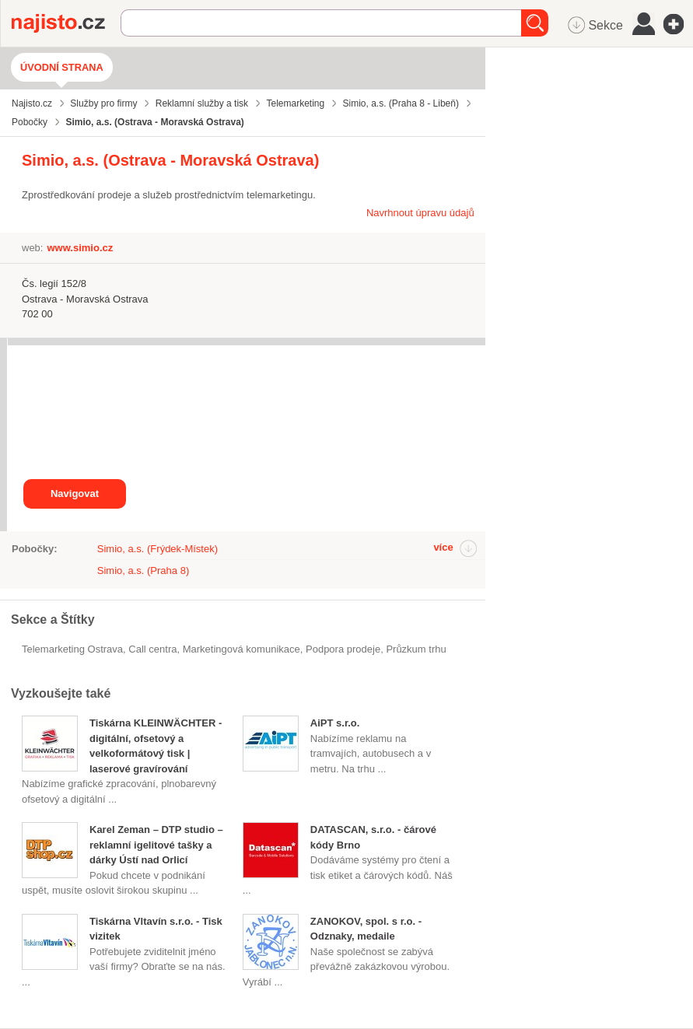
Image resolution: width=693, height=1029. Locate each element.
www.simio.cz (80, 248)
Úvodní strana (61, 67)
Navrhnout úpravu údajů (420, 213)
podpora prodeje (343, 649)
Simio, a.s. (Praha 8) (143, 570)
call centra (152, 649)
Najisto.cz (66, 23)
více (443, 547)
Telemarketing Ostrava (72, 649)
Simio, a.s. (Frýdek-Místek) (157, 549)
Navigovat (75, 493)
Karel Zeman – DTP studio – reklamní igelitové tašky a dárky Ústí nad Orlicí (156, 845)
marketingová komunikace (241, 649)
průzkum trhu (416, 649)
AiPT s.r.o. (335, 723)
